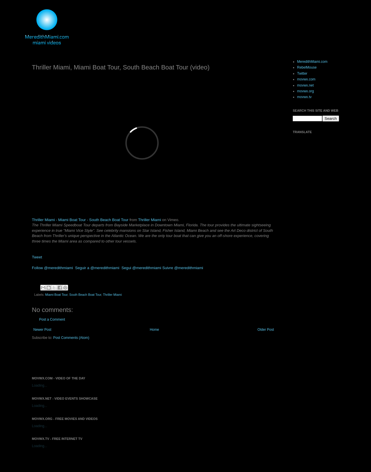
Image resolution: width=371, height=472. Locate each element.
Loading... (39, 385)
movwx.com (306, 79)
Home (154, 330)
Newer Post (42, 330)
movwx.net (305, 85)
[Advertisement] (100, 357)
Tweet (37, 257)
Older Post (265, 330)
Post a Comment (52, 319)
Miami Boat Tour (56, 294)
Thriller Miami (149, 220)
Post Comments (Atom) (71, 338)
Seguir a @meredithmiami (97, 268)
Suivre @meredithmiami (182, 268)
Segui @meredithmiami (141, 268)
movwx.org (305, 91)
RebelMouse (307, 67)
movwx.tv (304, 97)
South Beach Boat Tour (85, 294)
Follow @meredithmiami (52, 268)
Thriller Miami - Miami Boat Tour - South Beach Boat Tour (80, 220)
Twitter (302, 73)
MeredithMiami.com (312, 62)
